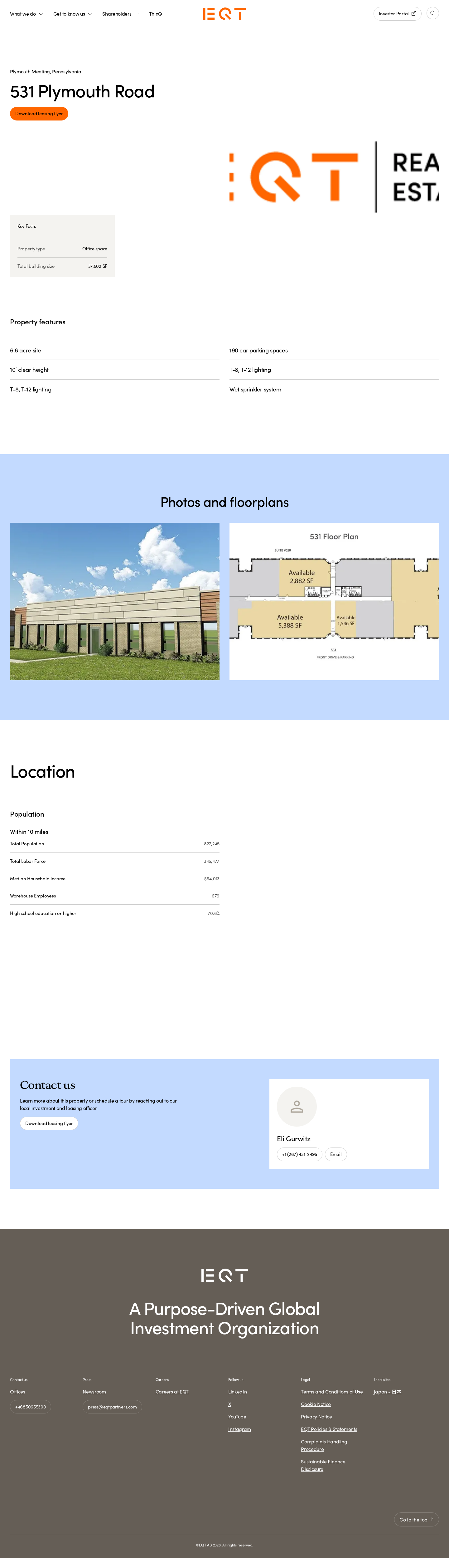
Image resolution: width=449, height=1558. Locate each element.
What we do (26, 13)
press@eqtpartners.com (112, 1406)
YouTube (237, 1416)
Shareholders (120, 13)
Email (336, 1154)
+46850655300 (30, 1406)
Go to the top (416, 1519)
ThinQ (155, 13)
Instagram (239, 1428)
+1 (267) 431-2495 (299, 1154)
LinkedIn (237, 1391)
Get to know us (73, 13)
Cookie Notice (316, 1403)
